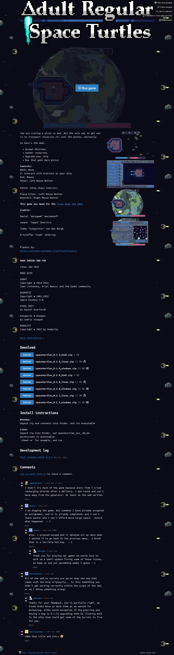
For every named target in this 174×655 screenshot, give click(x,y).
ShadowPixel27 (36, 483)
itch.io (24, 652)
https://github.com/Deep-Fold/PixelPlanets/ (48, 250)
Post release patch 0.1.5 (36, 457)
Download (27, 355)
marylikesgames (36, 631)
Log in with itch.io (33, 474)
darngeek (41, 551)
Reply (27, 499)
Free (153, 652)
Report (47, 652)
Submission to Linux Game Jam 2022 (157, 16)
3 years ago (48, 483)
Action (148, 652)
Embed (54, 652)
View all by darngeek (35, 652)
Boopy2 (32, 506)
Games (142, 652)
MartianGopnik (36, 573)
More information (32, 338)
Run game (87, 88)
